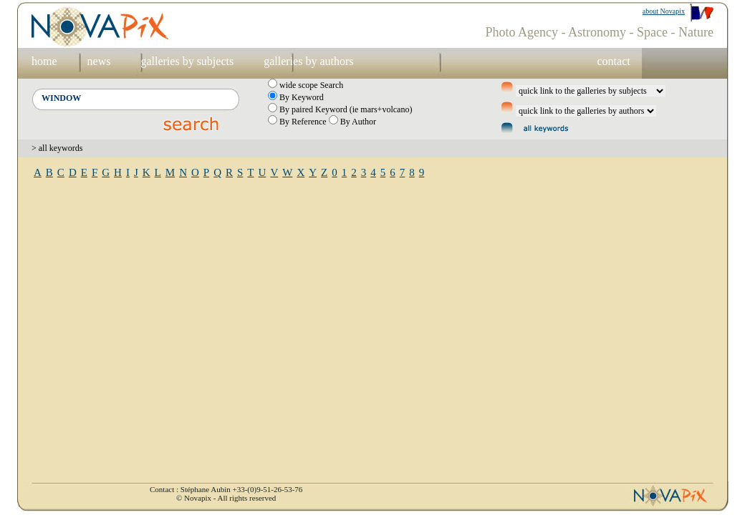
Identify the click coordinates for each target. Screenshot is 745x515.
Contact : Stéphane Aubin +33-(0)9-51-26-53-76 (226, 489)
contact (613, 61)
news (99, 61)
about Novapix (664, 11)
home (44, 61)
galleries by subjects (187, 61)
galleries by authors (308, 61)
